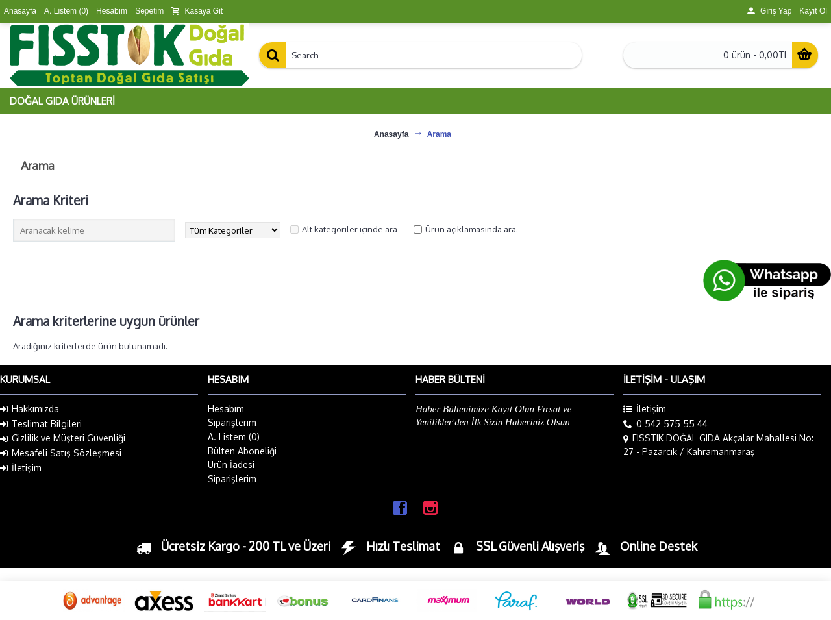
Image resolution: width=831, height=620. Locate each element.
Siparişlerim (232, 422)
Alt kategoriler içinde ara (349, 229)
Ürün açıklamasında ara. (471, 229)
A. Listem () (234, 436)
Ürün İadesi (231, 464)
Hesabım (226, 408)
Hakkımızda (29, 409)
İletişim (21, 468)
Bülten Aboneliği (242, 450)
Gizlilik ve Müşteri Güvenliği (62, 438)
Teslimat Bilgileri (41, 424)
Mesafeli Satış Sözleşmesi (60, 453)
